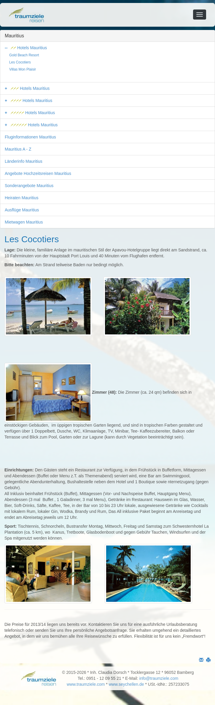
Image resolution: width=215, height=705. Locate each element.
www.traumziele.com (86, 684)
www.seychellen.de (126, 684)
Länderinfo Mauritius (23, 161)
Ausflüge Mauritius (22, 210)
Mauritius (14, 35)
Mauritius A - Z (18, 149)
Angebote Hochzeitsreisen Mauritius (38, 173)
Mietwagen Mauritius (24, 222)
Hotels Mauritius (29, 47)
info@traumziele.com (159, 678)
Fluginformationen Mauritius (30, 137)
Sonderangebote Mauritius (29, 185)
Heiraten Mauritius (22, 197)
